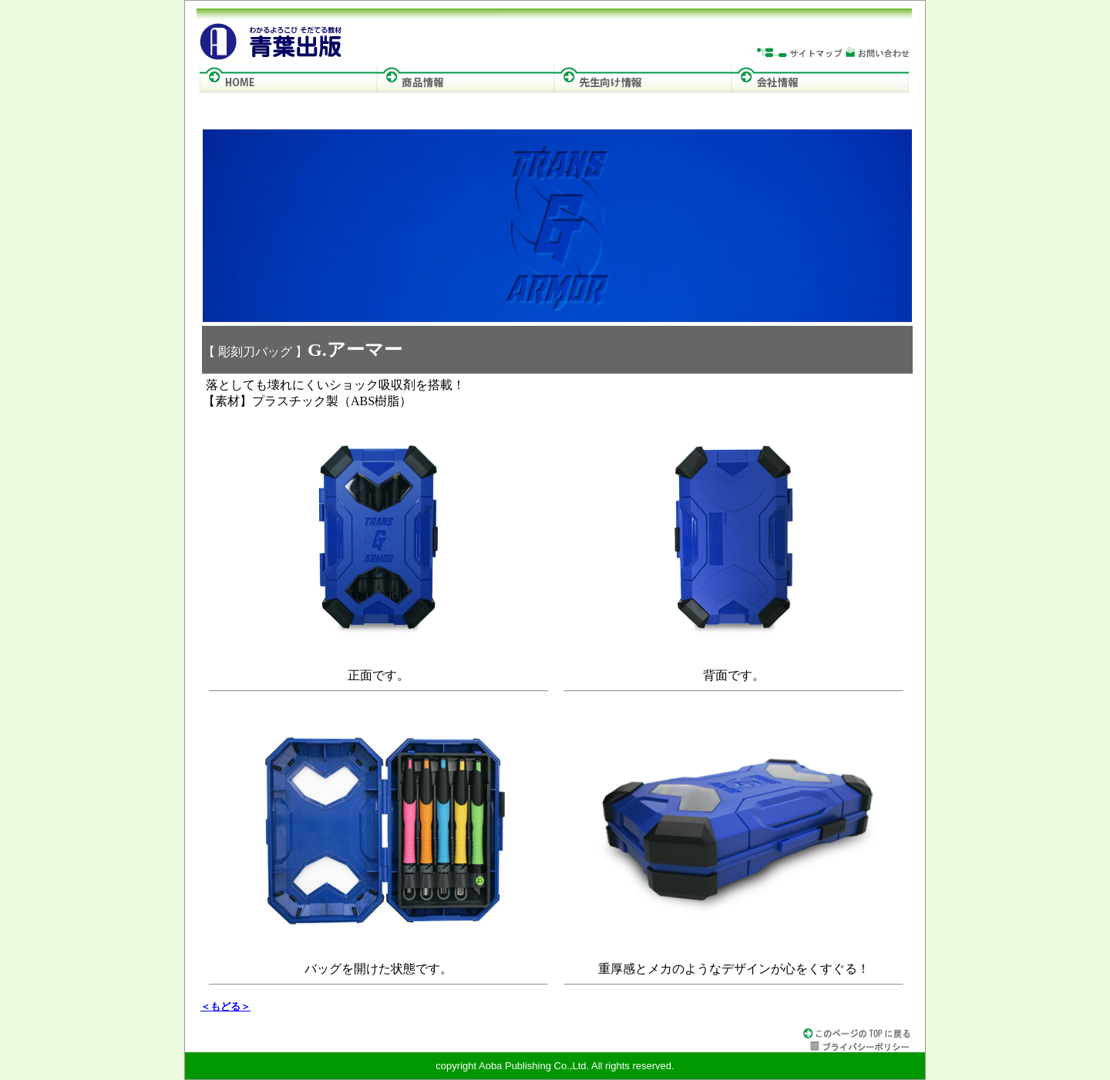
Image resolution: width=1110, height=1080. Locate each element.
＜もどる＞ (225, 1006)
